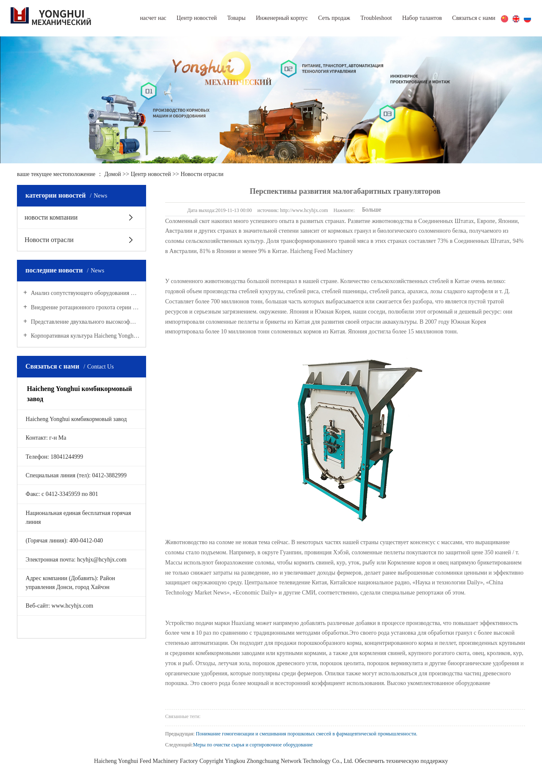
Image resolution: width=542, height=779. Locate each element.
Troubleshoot (376, 18)
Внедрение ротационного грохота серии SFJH (84, 307)
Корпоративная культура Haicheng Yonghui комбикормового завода (84, 336)
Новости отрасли (201, 174)
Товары (236, 18)
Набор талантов (422, 18)
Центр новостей (197, 18)
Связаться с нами (473, 18)
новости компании (51, 217)
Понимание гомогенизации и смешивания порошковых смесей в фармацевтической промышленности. (307, 734)
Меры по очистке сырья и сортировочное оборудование (253, 745)
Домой (112, 174)
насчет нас (153, 18)
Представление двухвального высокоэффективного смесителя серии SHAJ (84, 322)
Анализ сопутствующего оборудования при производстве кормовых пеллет (84, 293)
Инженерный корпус (282, 18)
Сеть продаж (334, 18)
